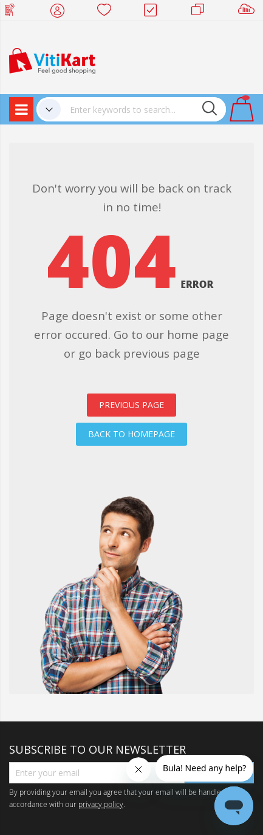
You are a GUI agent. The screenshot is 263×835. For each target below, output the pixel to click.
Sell (248, 12)
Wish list (107, 12)
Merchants (202, 12)
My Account (61, 12)
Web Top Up (14, 12)
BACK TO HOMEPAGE (131, 434)
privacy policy (100, 804)
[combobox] (143, 109)
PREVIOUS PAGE (131, 405)
